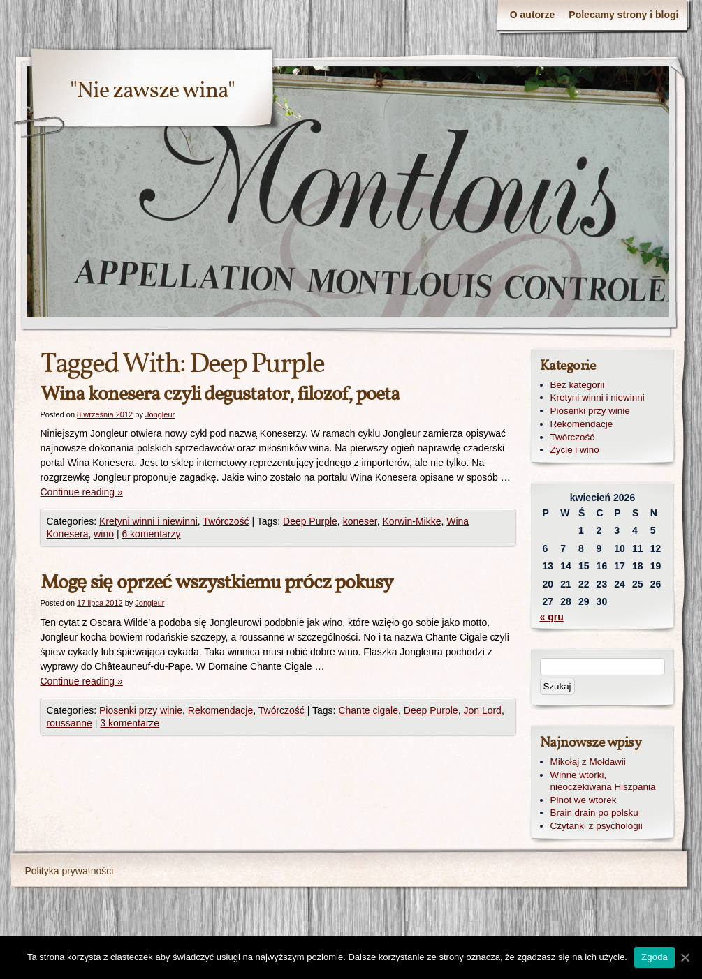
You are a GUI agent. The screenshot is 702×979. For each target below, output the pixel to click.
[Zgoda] (685, 957)
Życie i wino (574, 449)
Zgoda (654, 957)
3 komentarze (129, 722)
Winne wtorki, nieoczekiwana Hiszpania (603, 781)
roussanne (69, 722)
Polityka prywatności (69, 870)
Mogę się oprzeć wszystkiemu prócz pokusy (217, 583)
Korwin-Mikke (411, 521)
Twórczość (226, 521)
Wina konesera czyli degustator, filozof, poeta (220, 394)
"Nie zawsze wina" (152, 91)
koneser (360, 521)
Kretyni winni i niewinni (148, 521)
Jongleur (160, 414)
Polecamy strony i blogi (623, 14)
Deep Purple (310, 521)
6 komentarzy (151, 533)
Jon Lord (482, 710)
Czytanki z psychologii (596, 826)
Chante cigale (368, 710)
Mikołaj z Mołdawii (588, 761)
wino (104, 533)
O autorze (532, 14)
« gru (552, 616)
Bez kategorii (577, 385)
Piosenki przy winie (140, 710)
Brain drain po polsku (594, 812)
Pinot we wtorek (583, 800)
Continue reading (82, 492)
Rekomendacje (220, 710)
